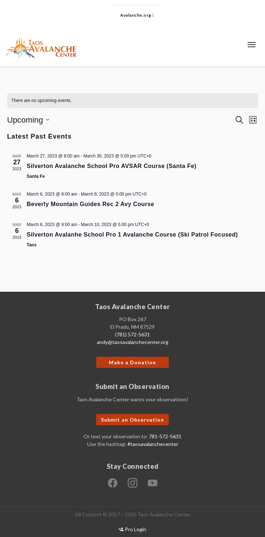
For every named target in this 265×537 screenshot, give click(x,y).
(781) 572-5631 (132, 334)
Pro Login (132, 529)
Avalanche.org (137, 15)
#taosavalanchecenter (152, 444)
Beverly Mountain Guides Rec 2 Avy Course (90, 204)
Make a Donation (132, 362)
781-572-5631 (165, 436)
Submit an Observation (132, 420)
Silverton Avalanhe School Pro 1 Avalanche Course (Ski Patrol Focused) (132, 234)
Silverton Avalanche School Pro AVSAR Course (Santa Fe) (112, 166)
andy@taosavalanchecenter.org (132, 342)
